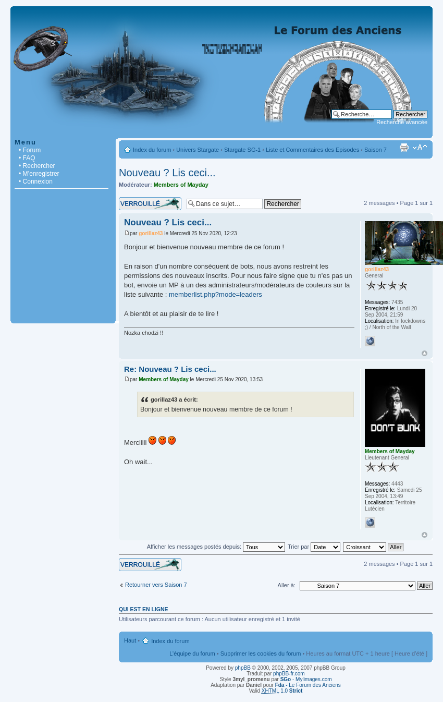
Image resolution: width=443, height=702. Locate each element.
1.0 (282, 691)
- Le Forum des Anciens (308, 685)
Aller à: (287, 585)
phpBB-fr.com (289, 673)
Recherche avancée (401, 122)
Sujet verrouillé (150, 203)
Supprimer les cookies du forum (260, 653)
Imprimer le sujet (404, 147)
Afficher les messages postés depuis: (216, 546)
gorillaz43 (151, 233)
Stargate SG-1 (242, 150)
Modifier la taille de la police (419, 147)
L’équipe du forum (192, 653)
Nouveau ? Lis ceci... (167, 172)
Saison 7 (375, 150)
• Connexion (36, 181)
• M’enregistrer (39, 173)
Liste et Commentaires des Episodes (312, 150)
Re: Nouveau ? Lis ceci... (170, 369)
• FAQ (27, 158)
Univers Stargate (197, 150)
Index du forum (152, 150)
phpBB (243, 668)
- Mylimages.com (306, 679)
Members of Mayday (181, 184)
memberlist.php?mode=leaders (215, 294)
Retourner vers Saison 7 (156, 585)
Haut (424, 353)
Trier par (314, 546)
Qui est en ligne (143, 609)
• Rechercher (37, 166)
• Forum (30, 150)
